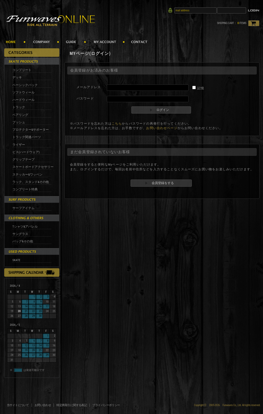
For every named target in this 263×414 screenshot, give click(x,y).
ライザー (18, 145)
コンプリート (21, 70)
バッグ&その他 (22, 241)
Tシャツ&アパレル (25, 226)
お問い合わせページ (161, 128)
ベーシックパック (25, 85)
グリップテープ (23, 159)
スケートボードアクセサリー (33, 167)
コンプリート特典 (25, 189)
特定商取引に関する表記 (71, 405)
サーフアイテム (23, 208)
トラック (18, 107)
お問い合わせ (43, 405)
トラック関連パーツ (26, 137)
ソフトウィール (23, 92)
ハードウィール (23, 100)
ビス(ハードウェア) (26, 152)
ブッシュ (18, 122)
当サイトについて (18, 405)
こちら (117, 123)
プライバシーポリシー (106, 405)
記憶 (200, 88)
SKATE (16, 260)
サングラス (20, 234)
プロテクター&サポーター (30, 129)
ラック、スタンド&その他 (30, 182)
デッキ (17, 77)
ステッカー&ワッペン (27, 174)
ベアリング (20, 115)
